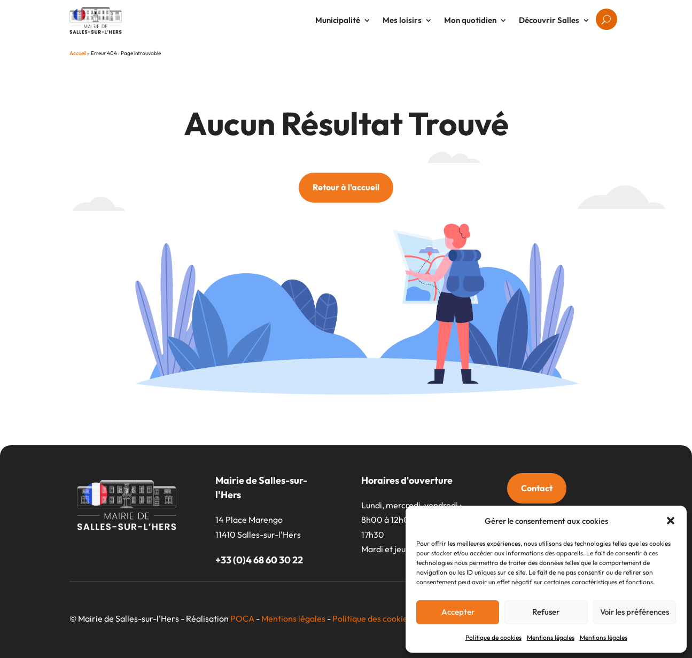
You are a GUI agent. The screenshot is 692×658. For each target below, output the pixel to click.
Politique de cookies (493, 637)
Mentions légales (550, 637)
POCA (242, 618)
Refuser (545, 612)
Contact (537, 488)
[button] (670, 520)
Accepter (458, 612)
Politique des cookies (371, 618)
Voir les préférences (634, 612)
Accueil (77, 53)
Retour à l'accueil (346, 187)
